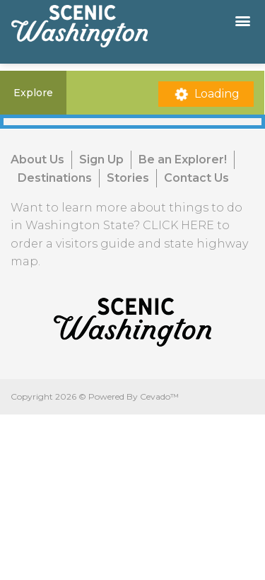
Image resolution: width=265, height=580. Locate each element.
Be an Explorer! (183, 159)
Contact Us (196, 178)
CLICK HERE (178, 225)
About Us (37, 159)
